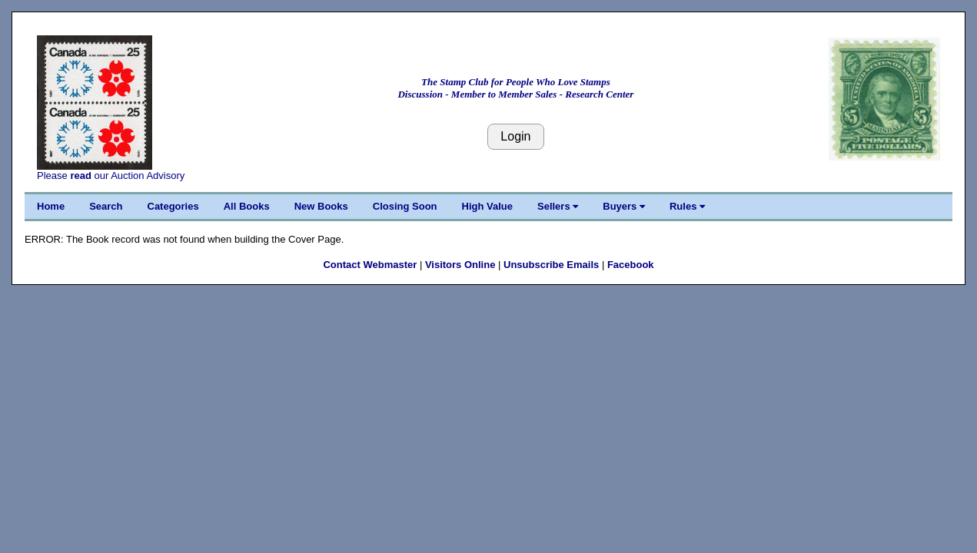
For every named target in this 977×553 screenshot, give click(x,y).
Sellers (557, 206)
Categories (173, 206)
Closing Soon (405, 206)
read (80, 175)
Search (105, 206)
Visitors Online (460, 264)
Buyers (624, 206)
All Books (247, 206)
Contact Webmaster (370, 264)
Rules (687, 206)
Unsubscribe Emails (551, 264)
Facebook (630, 264)
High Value (487, 206)
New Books (321, 206)
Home (51, 206)
